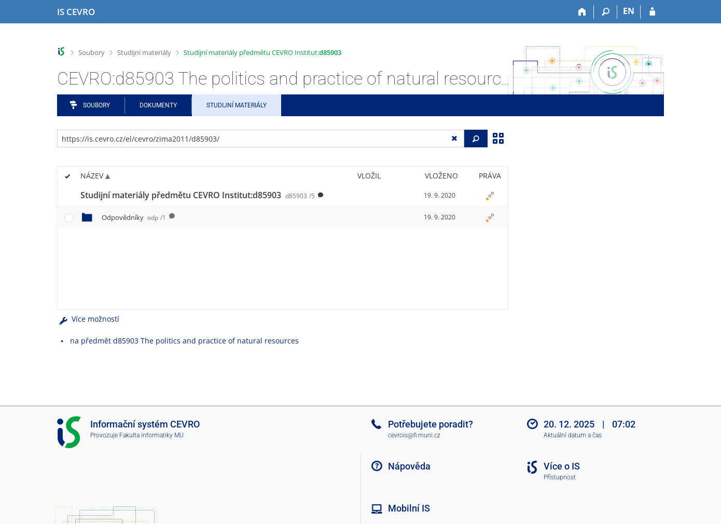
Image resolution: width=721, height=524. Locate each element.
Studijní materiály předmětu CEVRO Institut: (262, 52)
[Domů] (582, 12)
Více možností (88, 319)
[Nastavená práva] (490, 195)
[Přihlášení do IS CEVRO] (652, 12)
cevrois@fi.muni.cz (414, 435)
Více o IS (562, 466)
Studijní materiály (144, 52)
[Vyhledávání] (605, 12)
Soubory (91, 52)
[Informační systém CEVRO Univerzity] (76, 12)
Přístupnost (560, 477)
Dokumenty (158, 105)
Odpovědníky (134, 217)
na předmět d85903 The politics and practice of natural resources (184, 341)
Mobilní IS (409, 508)
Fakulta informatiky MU (151, 435)
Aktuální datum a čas (573, 435)
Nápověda (409, 466)
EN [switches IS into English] (628, 11)
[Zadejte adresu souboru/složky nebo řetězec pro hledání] (260, 138)
